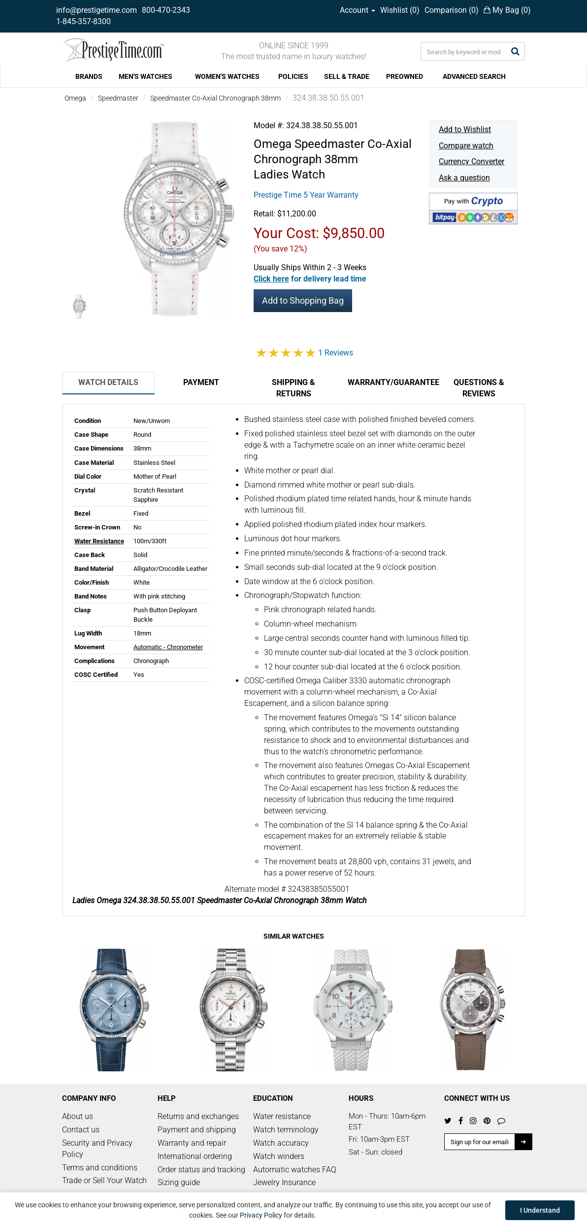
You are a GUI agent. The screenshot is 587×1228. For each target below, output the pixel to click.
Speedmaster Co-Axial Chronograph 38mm (215, 98)
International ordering (195, 1156)
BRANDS (88, 76)
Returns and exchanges (198, 1116)
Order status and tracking (201, 1169)
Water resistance (282, 1116)
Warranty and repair (192, 1143)
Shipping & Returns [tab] (293, 388)
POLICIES (293, 76)
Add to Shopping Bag (303, 300)
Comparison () (451, 10)
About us (77, 1116)
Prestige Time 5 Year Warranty (306, 195)
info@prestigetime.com (96, 10)
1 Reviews (335, 352)
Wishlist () (400, 10)
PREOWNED (404, 76)
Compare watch (466, 145)
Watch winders (278, 1156)
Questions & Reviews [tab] (479, 388)
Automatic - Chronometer (168, 647)
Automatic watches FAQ (294, 1169)
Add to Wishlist (465, 129)
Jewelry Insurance (284, 1182)
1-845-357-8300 (83, 21)
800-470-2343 (166, 10)
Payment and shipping (197, 1129)
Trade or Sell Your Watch (104, 1180)
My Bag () (507, 10)
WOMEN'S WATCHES (227, 76)
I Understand (540, 1210)
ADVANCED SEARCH (474, 76)
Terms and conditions (99, 1167)
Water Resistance (99, 541)
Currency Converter (471, 161)
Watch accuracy (281, 1143)
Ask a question (464, 177)
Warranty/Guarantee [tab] (390, 382)
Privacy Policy (261, 1215)
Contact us (80, 1129)
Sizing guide (179, 1182)
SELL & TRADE (346, 76)
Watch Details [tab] (108, 382)
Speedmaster (118, 98)
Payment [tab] (201, 382)
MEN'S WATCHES (145, 76)
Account (357, 10)
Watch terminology (286, 1129)
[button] (310, 278)
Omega (75, 98)
